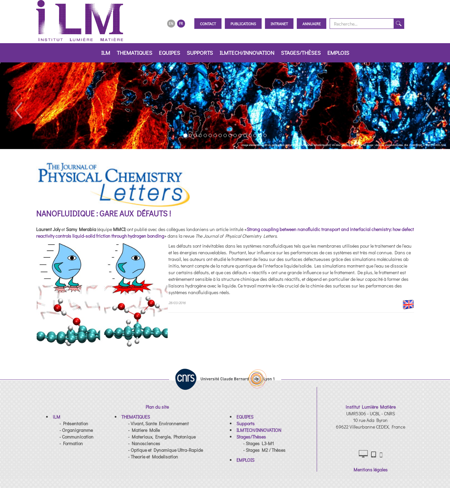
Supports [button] (200, 52)
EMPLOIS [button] (338, 52)
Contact (208, 23)
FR (181, 23)
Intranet (279, 23)
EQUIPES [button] (169, 52)
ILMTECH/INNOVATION (247, 52)
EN (171, 23)
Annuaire (311, 23)
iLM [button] (105, 52)
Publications (243, 23)
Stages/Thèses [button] (301, 52)
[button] (18, 105)
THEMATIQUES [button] (134, 52)
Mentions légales (371, 469)
